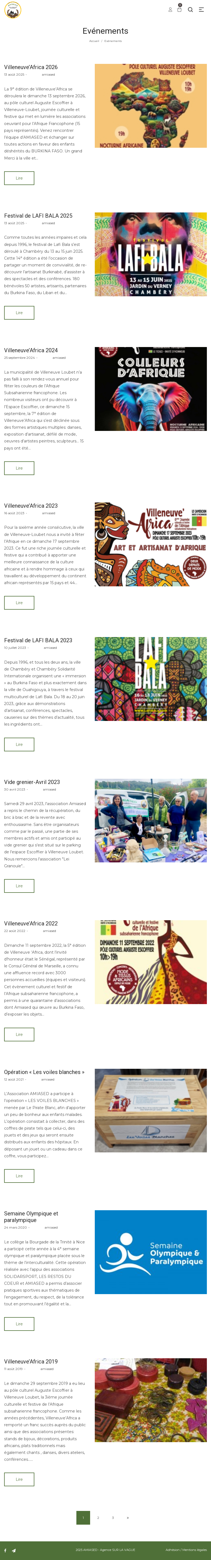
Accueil (94, 41)
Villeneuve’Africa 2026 (31, 67)
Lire (19, 178)
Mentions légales (194, 1550)
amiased (41, 74)
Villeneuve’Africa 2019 (31, 1361)
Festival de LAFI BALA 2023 (38, 640)
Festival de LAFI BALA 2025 (38, 215)
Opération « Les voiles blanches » (44, 1072)
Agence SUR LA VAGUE (117, 1550)
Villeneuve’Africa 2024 (31, 350)
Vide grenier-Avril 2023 (32, 782)
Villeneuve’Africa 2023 (31, 505)
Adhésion (173, 1550)
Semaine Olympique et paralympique (31, 1216)
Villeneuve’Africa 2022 (31, 923)
